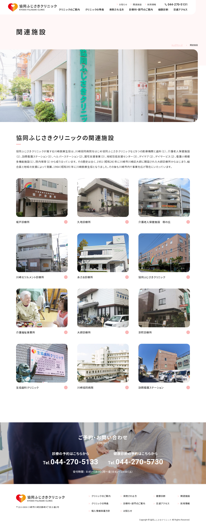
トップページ (177, 45)
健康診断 (163, 9)
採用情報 (151, 4)
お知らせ (123, 4)
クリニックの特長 (94, 9)
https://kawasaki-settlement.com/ (42, 257)
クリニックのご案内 (69, 9)
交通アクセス (180, 9)
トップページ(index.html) (164, 257)
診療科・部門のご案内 (141, 9)
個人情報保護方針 (100, 513)
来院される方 (116, 9)
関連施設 (137, 4)
